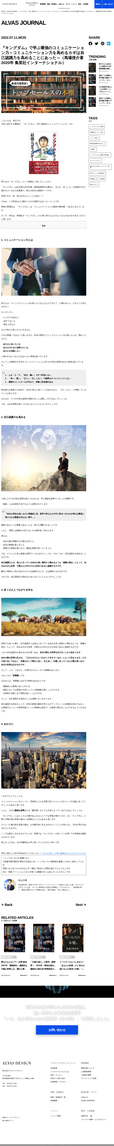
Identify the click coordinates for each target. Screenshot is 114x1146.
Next (79, 900)
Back (9, 900)
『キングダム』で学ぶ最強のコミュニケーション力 (63, 848)
